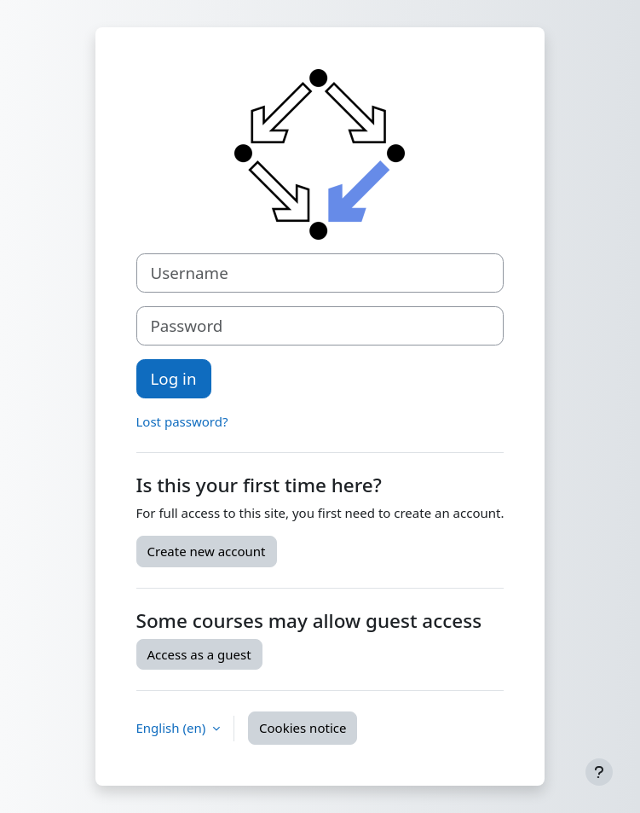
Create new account (206, 551)
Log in (174, 378)
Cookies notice (302, 727)
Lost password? (182, 421)
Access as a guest (199, 654)
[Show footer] (599, 772)
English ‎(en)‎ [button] (173, 727)
